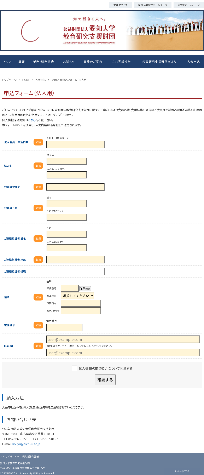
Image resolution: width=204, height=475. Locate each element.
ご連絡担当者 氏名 (15, 238)
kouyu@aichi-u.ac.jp (26, 444)
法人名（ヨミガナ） (56, 168)
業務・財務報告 (43, 61)
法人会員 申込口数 (16, 142)
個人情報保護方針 (31, 456)
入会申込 (193, 61)
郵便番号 (52, 288)
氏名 (49, 197)
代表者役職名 (12, 187)
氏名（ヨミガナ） (55, 211)
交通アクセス (120, 5)
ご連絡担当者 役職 (15, 271)
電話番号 (9, 325)
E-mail (8, 346)
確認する (105, 380)
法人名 (8, 166)
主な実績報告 (121, 61)
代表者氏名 (11, 208)
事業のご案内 (93, 61)
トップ (8, 61)
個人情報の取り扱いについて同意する (105, 368)
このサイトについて (10, 456)
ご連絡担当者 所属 (15, 260)
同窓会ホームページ (189, 5)
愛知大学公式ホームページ (152, 5)
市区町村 (52, 303)
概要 (21, 61)
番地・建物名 (53, 310)
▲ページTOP (181, 471)
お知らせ (69, 61)
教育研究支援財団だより (159, 61)
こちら (32, 120)
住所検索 (85, 289)
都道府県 (52, 295)
